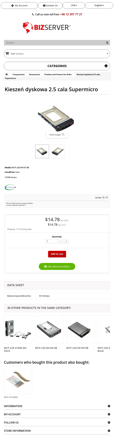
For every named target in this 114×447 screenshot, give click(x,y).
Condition (10, 172)
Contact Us (52, 5)
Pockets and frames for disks (57, 74)
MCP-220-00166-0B (46, 347)
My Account (21, 5)
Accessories (34, 74)
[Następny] (106, 331)
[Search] (107, 42)
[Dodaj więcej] (66, 241)
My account (12, 414)
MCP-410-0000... (11, 397)
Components (19, 74)
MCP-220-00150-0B (77, 347)
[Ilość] (52, 241)
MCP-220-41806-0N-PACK (15, 349)
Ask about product (57, 266)
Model (8, 167)
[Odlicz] (61, 241)
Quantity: (57, 236)
